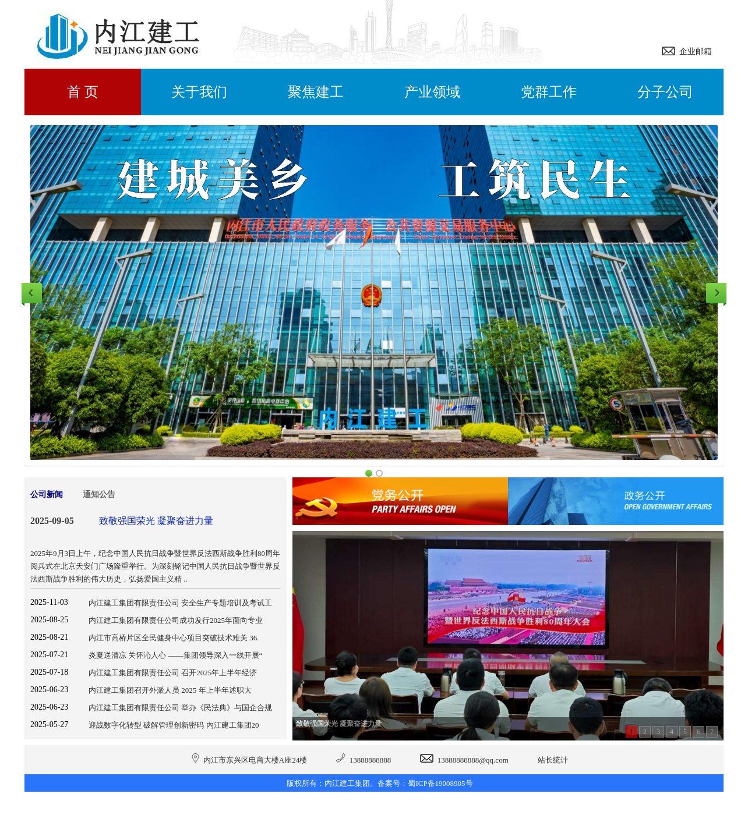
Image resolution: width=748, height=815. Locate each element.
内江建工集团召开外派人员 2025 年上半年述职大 (170, 690)
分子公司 (665, 92)
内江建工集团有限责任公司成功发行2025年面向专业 (176, 620)
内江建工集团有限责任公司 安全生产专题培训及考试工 (180, 602)
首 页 (82, 92)
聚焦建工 (316, 92)
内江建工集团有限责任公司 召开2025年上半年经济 (173, 672)
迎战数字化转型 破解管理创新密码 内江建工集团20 (174, 725)
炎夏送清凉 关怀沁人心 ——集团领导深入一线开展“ (175, 655)
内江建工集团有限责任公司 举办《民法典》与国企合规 (180, 707)
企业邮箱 (693, 51)
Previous (32, 293)
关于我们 (199, 92)
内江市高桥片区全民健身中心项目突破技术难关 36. (174, 637)
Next (716, 293)
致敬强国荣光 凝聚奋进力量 (156, 521)
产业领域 (432, 92)
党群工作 (549, 92)
